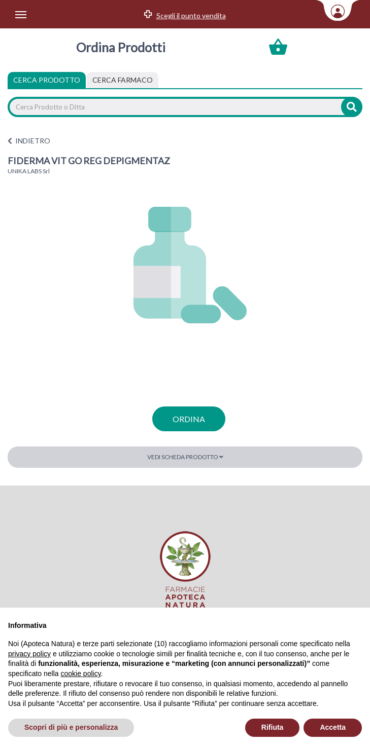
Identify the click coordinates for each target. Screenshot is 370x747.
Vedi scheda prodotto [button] (185, 457)
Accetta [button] (333, 727)
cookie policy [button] (81, 673)
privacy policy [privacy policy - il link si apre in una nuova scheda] (29, 654)
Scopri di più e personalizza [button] (71, 727)
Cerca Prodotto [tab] (46, 80)
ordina (189, 419)
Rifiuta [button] (272, 727)
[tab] (122, 80)
